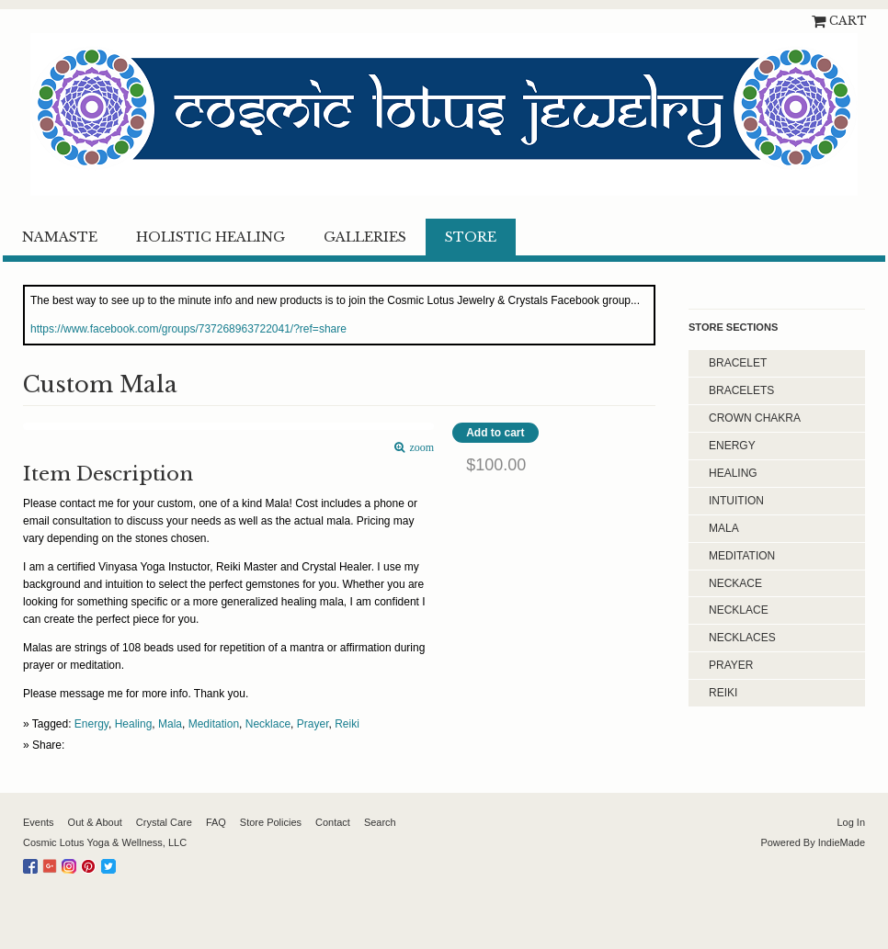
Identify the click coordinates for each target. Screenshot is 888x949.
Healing (134, 723)
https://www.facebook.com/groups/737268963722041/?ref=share (188, 328)
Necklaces (742, 637)
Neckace (735, 583)
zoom (419, 448)
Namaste (59, 237)
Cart (848, 21)
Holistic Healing (210, 237)
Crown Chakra (755, 418)
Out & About (95, 822)
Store (470, 237)
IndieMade (841, 842)
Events (38, 822)
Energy (91, 723)
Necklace (267, 723)
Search (380, 822)
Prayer (313, 723)
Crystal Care (164, 822)
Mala (170, 723)
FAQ (216, 822)
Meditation (213, 723)
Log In (851, 822)
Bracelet (738, 362)
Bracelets (741, 390)
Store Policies (271, 822)
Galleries (365, 237)
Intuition (736, 500)
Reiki (347, 723)
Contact (332, 822)
